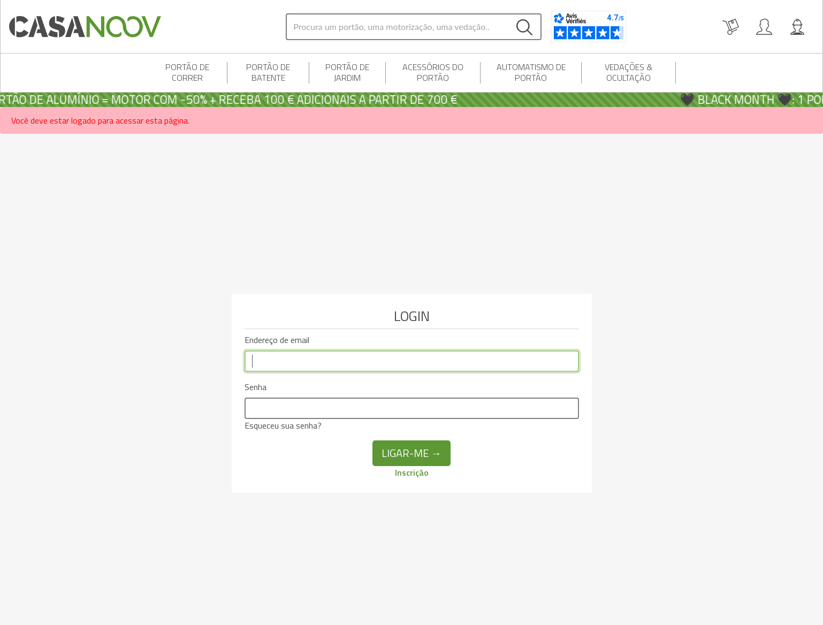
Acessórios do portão (432, 72)
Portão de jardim (347, 72)
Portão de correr (187, 72)
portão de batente (268, 72)
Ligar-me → (411, 453)
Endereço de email (277, 339)
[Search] (397, 26)
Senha (255, 386)
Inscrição (412, 472)
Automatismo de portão (531, 72)
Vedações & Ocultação (628, 72)
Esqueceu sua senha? (283, 425)
